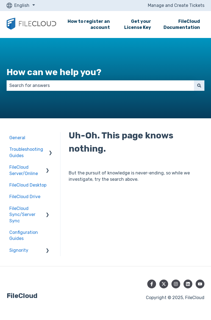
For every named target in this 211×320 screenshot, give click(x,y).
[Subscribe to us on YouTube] (200, 284)
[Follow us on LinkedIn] (188, 284)
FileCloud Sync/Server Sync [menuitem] (22, 214)
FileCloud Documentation (181, 24)
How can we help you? (54, 72)
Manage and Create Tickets (176, 5)
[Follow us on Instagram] (175, 284)
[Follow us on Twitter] (163, 284)
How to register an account (89, 24)
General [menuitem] (17, 137)
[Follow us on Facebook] (151, 284)
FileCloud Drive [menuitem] (24, 196)
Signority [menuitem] (18, 250)
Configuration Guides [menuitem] (23, 235)
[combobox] (100, 85)
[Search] (199, 85)
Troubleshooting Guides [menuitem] (26, 152)
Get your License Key (137, 24)
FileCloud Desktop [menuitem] (27, 185)
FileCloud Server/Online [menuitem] (23, 170)
